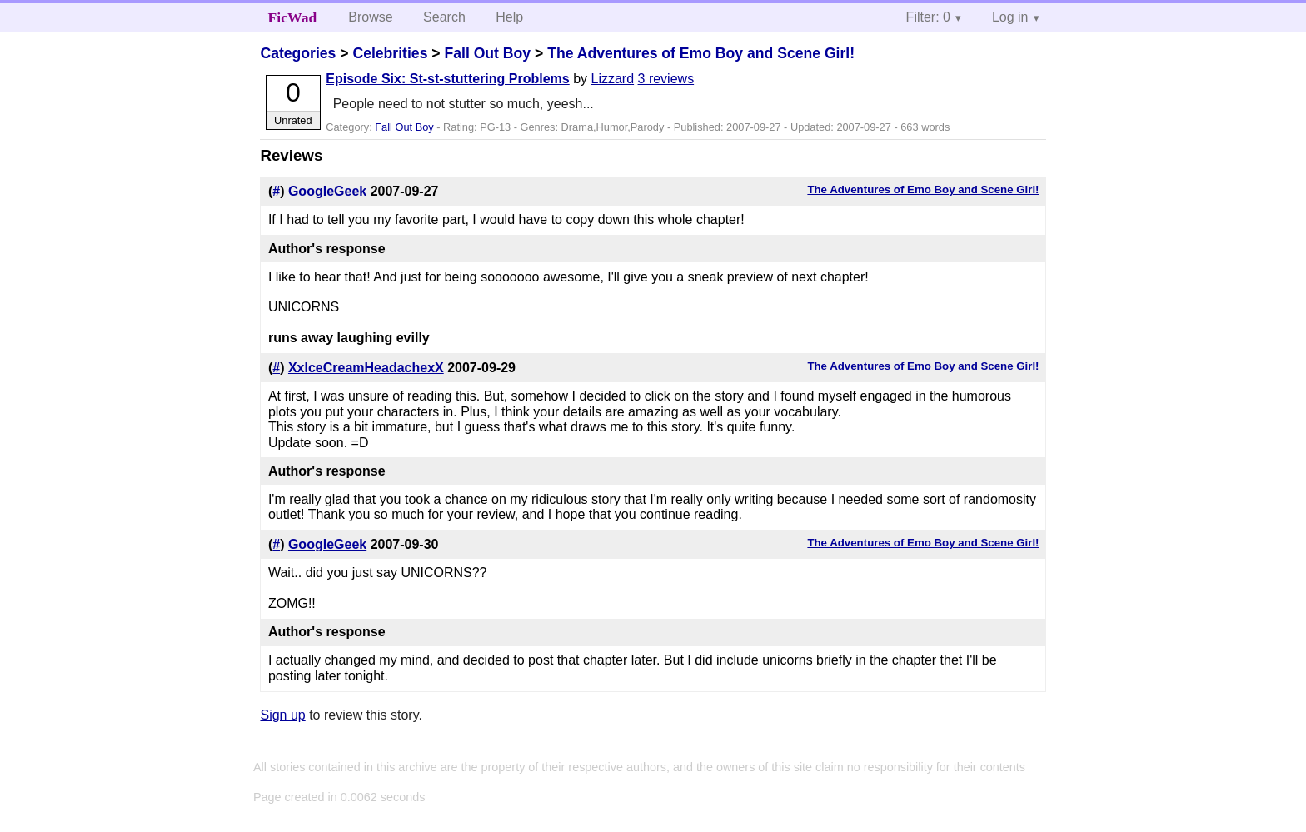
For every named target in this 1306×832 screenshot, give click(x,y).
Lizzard (613, 79)
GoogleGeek (327, 191)
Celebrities (389, 53)
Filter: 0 (928, 17)
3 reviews (666, 79)
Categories (298, 53)
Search (444, 17)
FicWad (292, 17)
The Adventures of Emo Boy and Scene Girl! (701, 53)
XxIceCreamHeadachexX (366, 368)
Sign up (282, 715)
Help (509, 17)
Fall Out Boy (487, 53)
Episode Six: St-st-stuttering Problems (447, 79)
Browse (370, 17)
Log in (1010, 17)
